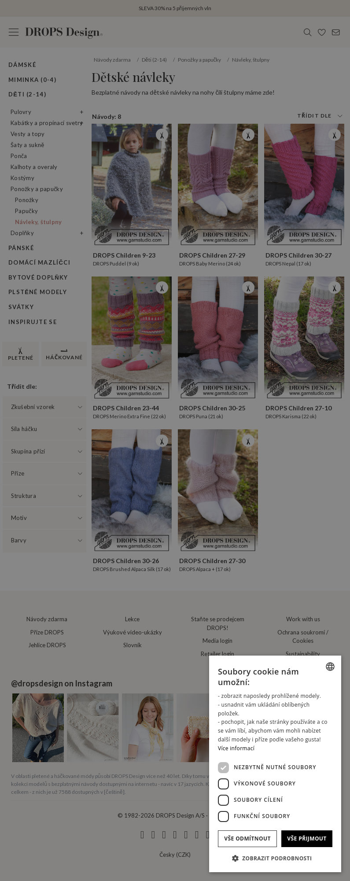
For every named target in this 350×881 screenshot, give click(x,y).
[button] (275, 858)
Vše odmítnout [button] (247, 838)
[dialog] (275, 764)
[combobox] (330, 666)
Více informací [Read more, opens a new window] (236, 748)
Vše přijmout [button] (306, 838)
